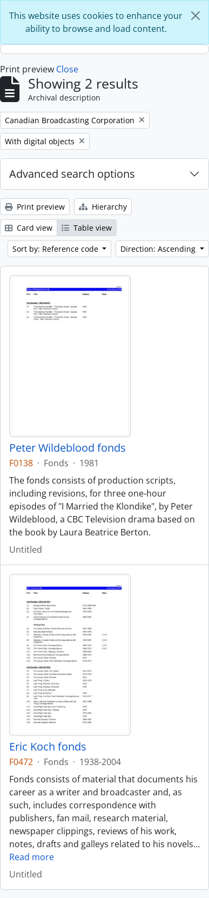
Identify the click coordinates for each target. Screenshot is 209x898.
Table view (87, 228)
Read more (31, 857)
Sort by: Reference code (56, 249)
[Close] (195, 16)
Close (67, 69)
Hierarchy (103, 207)
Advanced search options (72, 173)
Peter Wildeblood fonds (67, 447)
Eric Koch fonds (47, 746)
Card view (28, 228)
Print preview (35, 207)
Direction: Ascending (159, 249)
